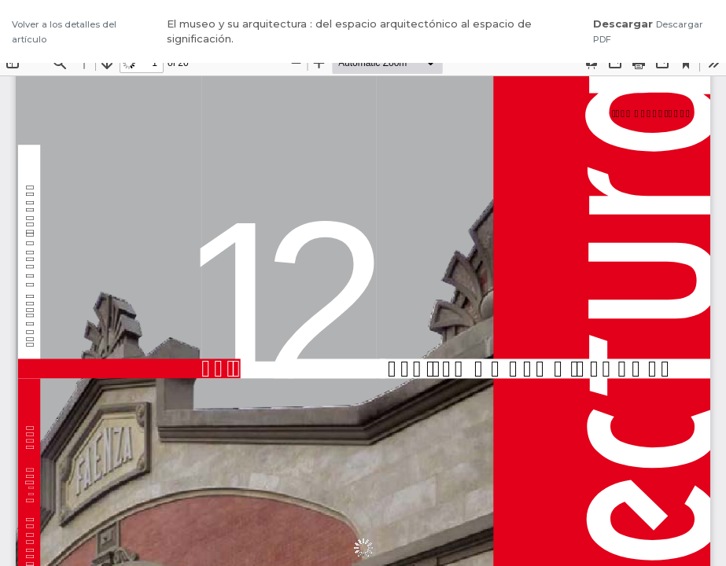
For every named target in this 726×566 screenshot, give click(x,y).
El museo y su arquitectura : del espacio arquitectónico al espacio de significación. (349, 31)
